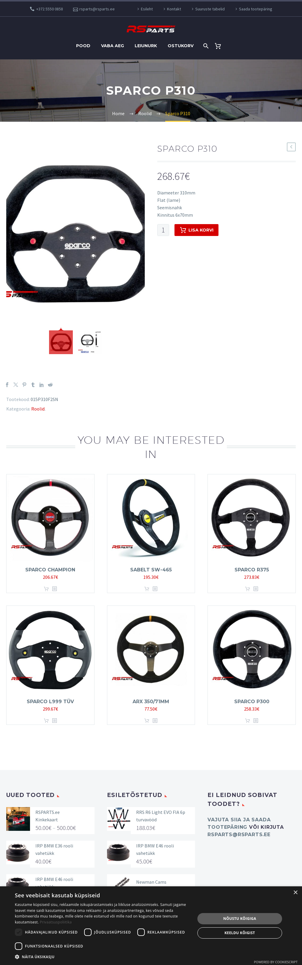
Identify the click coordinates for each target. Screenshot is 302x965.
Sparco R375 (252, 570)
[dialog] (151, 925)
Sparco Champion (50, 570)
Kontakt (174, 9)
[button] (102, 957)
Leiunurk (146, 45)
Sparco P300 (251, 701)
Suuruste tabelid (210, 9)
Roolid (38, 409)
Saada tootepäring (255, 9)
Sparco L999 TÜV (50, 701)
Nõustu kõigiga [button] (239, 918)
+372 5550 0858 (49, 9)
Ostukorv (181, 45)
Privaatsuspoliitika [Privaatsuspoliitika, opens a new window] (56, 922)
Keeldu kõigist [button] (239, 932)
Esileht (147, 9)
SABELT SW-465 (151, 570)
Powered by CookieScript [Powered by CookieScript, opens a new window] (276, 962)
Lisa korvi (196, 230)
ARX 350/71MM (151, 701)
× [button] (295, 892)
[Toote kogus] (163, 230)
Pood (83, 45)
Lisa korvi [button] (46, 589)
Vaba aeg (112, 45)
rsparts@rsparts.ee (97, 9)
